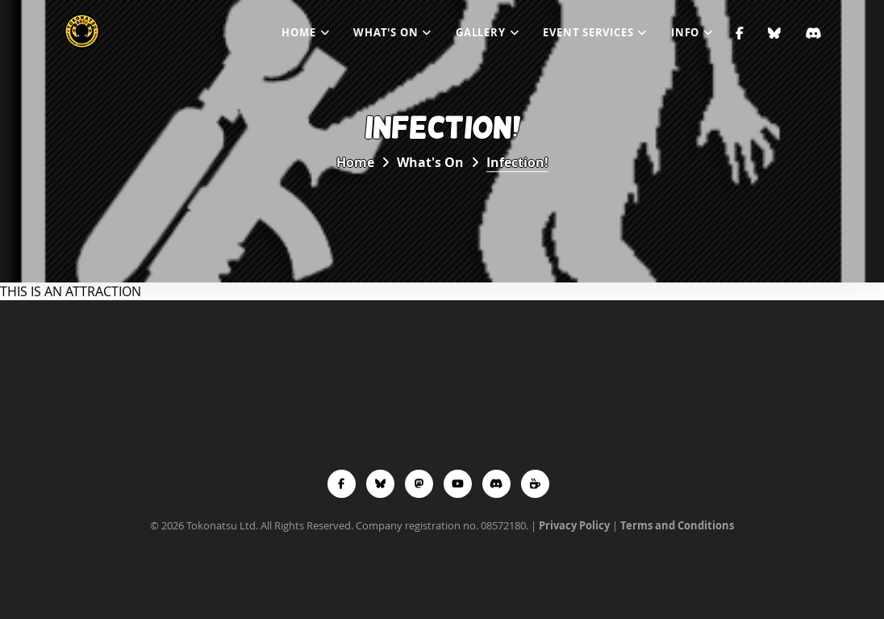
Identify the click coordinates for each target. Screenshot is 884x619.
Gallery (480, 32)
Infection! (517, 162)
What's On (385, 32)
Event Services (588, 32)
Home (298, 32)
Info (685, 32)
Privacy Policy (574, 525)
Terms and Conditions (677, 525)
